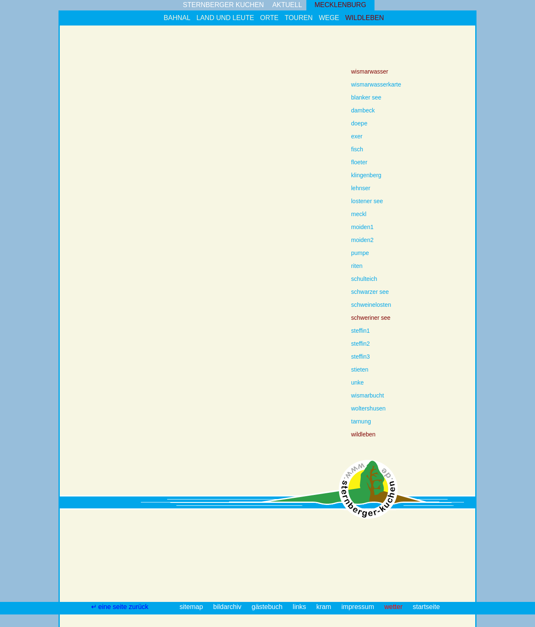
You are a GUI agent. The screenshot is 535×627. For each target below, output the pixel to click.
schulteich (364, 278)
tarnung (361, 421)
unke (357, 382)
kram (324, 606)
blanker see (366, 97)
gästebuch (268, 606)
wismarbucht (367, 395)
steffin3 (360, 356)
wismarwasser (369, 71)
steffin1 (360, 330)
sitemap (192, 606)
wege (329, 17)
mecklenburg (341, 4)
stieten (359, 369)
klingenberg (366, 175)
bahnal (177, 17)
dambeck (363, 110)
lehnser (360, 188)
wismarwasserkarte (376, 84)
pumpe (360, 253)
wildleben (364, 17)
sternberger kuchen (223, 4)
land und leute (225, 17)
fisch (357, 149)
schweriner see (370, 317)
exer (356, 136)
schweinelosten (371, 304)
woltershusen (368, 408)
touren (299, 17)
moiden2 (362, 240)
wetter (394, 606)
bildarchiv (228, 606)
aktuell (287, 4)
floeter (359, 162)
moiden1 (362, 227)
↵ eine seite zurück (120, 606)
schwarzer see (370, 291)
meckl (359, 214)
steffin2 (360, 343)
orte (269, 17)
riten (356, 266)
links (300, 606)
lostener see (367, 201)
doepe (359, 123)
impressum (358, 606)
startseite (426, 606)
